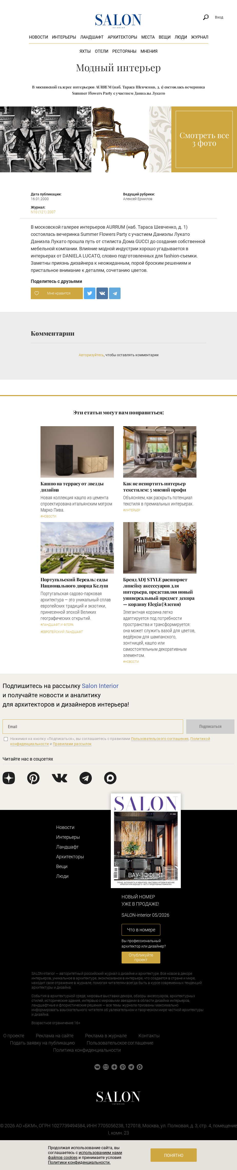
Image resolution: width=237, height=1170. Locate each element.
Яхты (85, 51)
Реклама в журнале (106, 1035)
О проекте (13, 1035)
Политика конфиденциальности (87, 1050)
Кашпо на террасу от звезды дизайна (72, 486)
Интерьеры (64, 37)
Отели (101, 51)
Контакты (149, 1035)
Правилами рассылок (72, 744)
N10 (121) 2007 (43, 212)
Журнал (199, 37)
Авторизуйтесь (91, 355)
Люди (181, 37)
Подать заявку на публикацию (42, 1043)
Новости (38, 37)
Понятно (173, 1155)
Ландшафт (92, 37)
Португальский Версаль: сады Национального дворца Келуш (74, 582)
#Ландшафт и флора (57, 624)
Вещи (165, 37)
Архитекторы (122, 37)
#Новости (48, 516)
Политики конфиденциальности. (79, 1162)
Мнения (149, 51)
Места (148, 37)
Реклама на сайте (54, 1035)
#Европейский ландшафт (62, 631)
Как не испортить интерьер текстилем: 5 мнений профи (154, 486)
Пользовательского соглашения (160, 739)
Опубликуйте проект (141, 957)
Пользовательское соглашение (120, 1043)
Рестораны (124, 51)
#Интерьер (131, 510)
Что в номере (141, 929)
